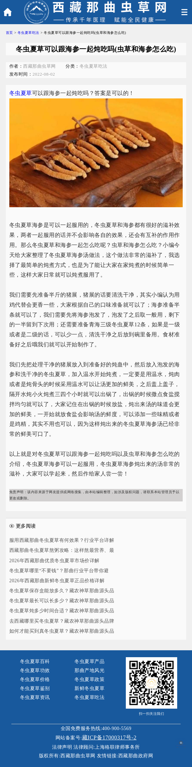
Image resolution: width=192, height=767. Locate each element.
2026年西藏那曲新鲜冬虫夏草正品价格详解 (57, 580)
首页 (9, 33)
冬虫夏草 (20, 93)
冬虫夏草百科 (35, 661)
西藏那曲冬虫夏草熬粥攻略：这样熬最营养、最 (61, 550)
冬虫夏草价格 (35, 679)
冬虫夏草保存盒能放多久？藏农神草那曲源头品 (61, 590)
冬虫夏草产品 (89, 661)
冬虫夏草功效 (35, 670)
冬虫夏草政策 (89, 679)
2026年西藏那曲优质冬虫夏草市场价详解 (54, 560)
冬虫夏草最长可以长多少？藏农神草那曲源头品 (61, 600)
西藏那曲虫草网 (77, 755)
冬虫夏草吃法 (28, 33)
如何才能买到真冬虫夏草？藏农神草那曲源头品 (61, 631)
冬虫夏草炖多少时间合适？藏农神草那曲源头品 (61, 610)
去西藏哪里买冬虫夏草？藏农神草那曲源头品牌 (61, 621)
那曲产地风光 (89, 670)
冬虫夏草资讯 (35, 697)
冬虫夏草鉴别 (35, 688)
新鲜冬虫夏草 (89, 688)
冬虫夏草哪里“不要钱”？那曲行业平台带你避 (59, 570)
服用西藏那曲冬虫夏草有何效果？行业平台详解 (61, 540)
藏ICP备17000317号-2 (109, 737)
